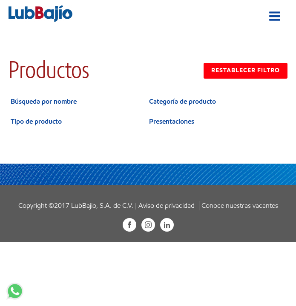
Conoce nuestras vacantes (239, 205)
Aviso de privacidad (166, 205)
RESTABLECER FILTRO (245, 70)
